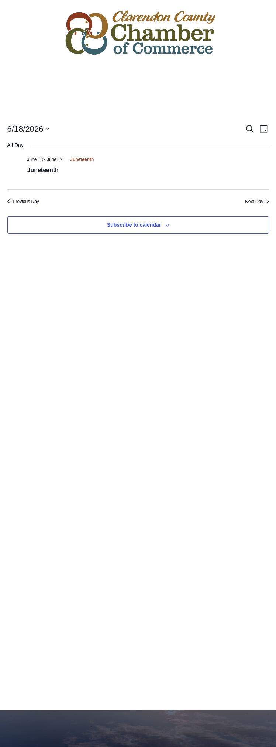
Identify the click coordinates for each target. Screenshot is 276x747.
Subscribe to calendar (134, 225)
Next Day (257, 201)
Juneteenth (43, 170)
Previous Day (23, 201)
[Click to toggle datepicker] (28, 129)
